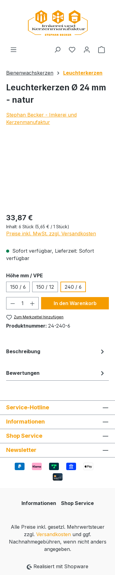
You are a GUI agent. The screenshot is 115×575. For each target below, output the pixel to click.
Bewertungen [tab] (56, 373)
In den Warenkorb (75, 303)
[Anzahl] (22, 303)
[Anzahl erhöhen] (32, 303)
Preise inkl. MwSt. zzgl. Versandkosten (51, 233)
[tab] (56, 356)
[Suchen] (57, 49)
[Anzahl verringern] (12, 303)
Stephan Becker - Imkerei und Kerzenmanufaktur (41, 118)
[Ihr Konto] (86, 49)
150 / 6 (18, 287)
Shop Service (77, 503)
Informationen (38, 503)
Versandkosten (53, 534)
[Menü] (13, 49)
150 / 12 (45, 287)
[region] (57, 173)
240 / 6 (73, 287)
